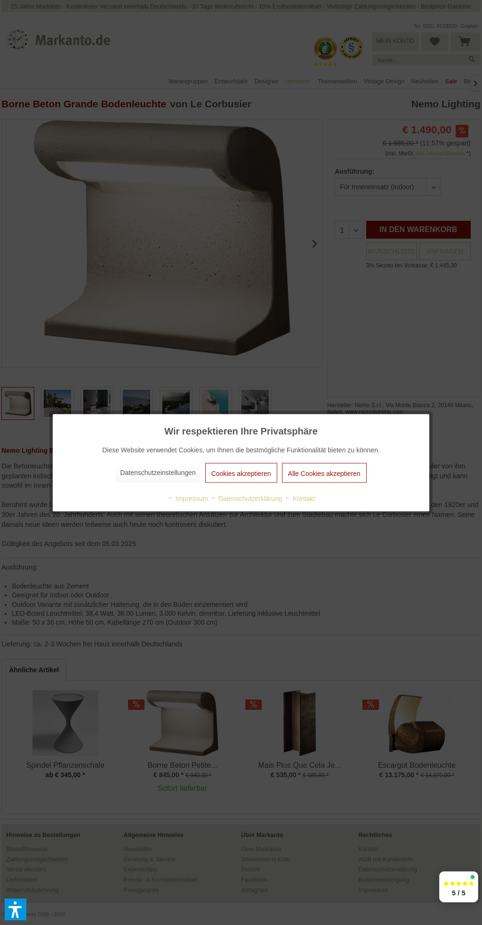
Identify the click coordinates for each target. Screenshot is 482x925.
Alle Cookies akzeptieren (324, 473)
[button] (15, 909)
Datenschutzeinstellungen (157, 472)
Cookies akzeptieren (241, 473)
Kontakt (299, 498)
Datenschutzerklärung (246, 498)
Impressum (187, 498)
